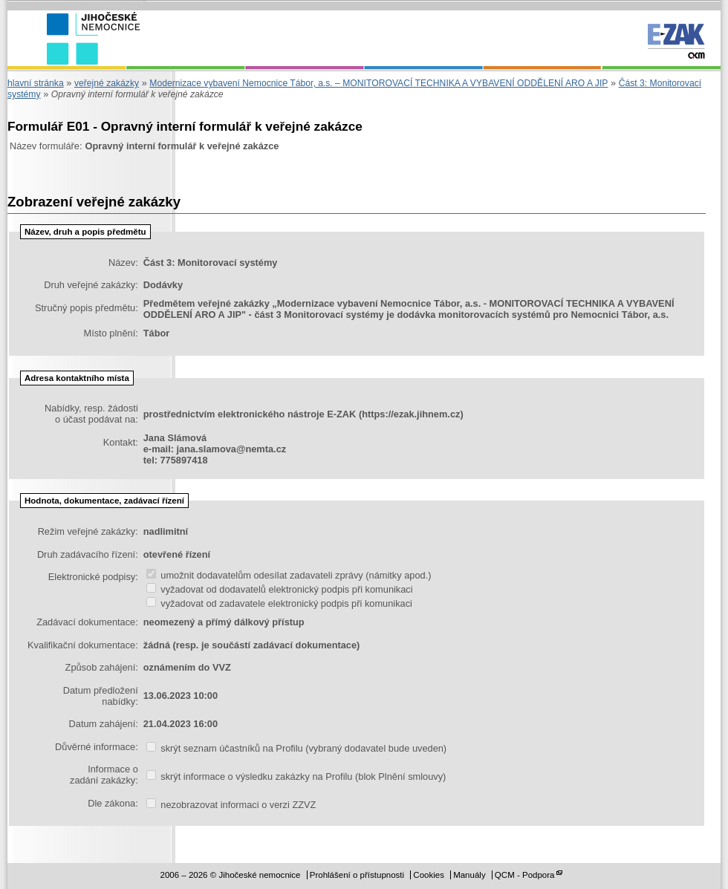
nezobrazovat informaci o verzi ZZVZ (231, 804)
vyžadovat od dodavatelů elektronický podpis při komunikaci (279, 589)
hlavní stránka (35, 83)
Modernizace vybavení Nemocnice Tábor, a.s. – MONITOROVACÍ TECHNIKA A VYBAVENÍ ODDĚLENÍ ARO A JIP (378, 83)
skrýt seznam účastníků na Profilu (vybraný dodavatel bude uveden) (296, 748)
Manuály (469, 874)
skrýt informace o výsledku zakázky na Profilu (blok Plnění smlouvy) (296, 776)
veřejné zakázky (106, 83)
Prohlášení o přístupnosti (357, 874)
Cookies (428, 874)
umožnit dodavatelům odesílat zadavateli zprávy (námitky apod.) (289, 575)
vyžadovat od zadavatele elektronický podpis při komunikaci (279, 603)
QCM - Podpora (525, 874)
